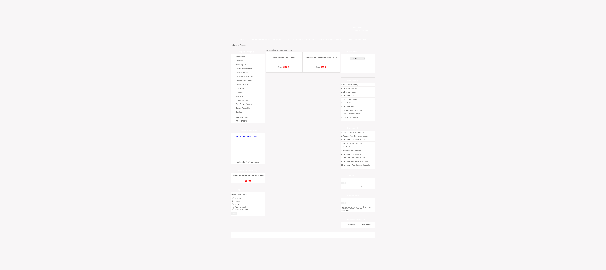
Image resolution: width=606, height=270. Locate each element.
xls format (348, 225)
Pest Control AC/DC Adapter (284, 75)
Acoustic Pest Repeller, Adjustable (355, 136)
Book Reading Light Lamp (358, 110)
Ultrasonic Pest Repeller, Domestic (357, 165)
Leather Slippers (242, 100)
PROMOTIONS (241, 121)
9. (342, 161)
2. (342, 136)
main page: (235, 45)
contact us (298, 39)
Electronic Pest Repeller (352, 150)
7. (342, 154)
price (290, 50)
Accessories (240, 57)
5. (342, 147)
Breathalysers (241, 65)
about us (243, 39)
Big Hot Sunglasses (358, 117)
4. (342, 143)
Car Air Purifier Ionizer (244, 68)
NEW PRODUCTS (243, 118)
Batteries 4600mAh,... (358, 85)
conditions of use (281, 39)
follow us (340, 39)
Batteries (239, 61)
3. (342, 139)
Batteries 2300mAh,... (358, 99)
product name (282, 50)
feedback (310, 39)
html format (363, 225)
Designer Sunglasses (244, 80)
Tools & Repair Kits (243, 108)
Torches (239, 112)
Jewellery (239, 96)
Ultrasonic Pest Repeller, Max (354, 139)
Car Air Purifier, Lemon (351, 147)
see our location (325, 39)
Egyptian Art (240, 88)
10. (342, 165)
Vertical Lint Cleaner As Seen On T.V (321, 72)
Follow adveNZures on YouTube (248, 136)
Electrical (243, 45)
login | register (358, 27)
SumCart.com (236, 254)
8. (342, 158)
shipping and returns (260, 39)
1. (342, 132)
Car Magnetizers (242, 72)
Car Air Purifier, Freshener (352, 143)
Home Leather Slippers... (358, 114)
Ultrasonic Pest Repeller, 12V (354, 158)
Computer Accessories (244, 76)
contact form (361, 39)
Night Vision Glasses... (358, 88)
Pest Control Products (244, 104)
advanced (358, 187)
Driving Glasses (242, 84)
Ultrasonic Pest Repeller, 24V (354, 154)
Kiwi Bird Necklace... (358, 103)
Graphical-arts (236, 256)
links (349, 39)
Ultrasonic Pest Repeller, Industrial (355, 161)
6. (342, 150)
